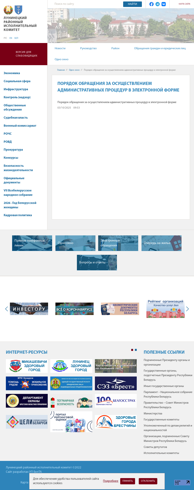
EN (11, 38)
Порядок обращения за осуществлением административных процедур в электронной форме (116, 102)
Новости (60, 48)
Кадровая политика (19, 215)
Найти (132, 4)
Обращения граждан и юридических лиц (160, 48)
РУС (5, 38)
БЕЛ (16, 38)
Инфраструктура (18, 89)
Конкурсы (13, 157)
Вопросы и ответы (92, 262)
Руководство (88, 48)
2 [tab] (136, 350)
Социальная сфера (19, 81)
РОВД (8, 142)
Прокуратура (13, 149)
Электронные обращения (110, 243)
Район (115, 48)
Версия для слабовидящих (26, 54)
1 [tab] (132, 350)
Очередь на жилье (157, 243)
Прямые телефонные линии (29, 243)
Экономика (13, 73)
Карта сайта (184, 4)
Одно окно (61, 59)
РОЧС (9, 133)
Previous (7, 309)
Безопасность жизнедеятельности (20, 168)
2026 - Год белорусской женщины (20, 205)
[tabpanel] (71, 397)
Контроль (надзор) (17, 97)
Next (186, 309)
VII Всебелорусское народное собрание (18, 193)
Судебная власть (16, 117)
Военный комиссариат (20, 125)
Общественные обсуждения (15, 107)
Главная (61, 70)
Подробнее (110, 481)
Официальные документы (14, 180)
